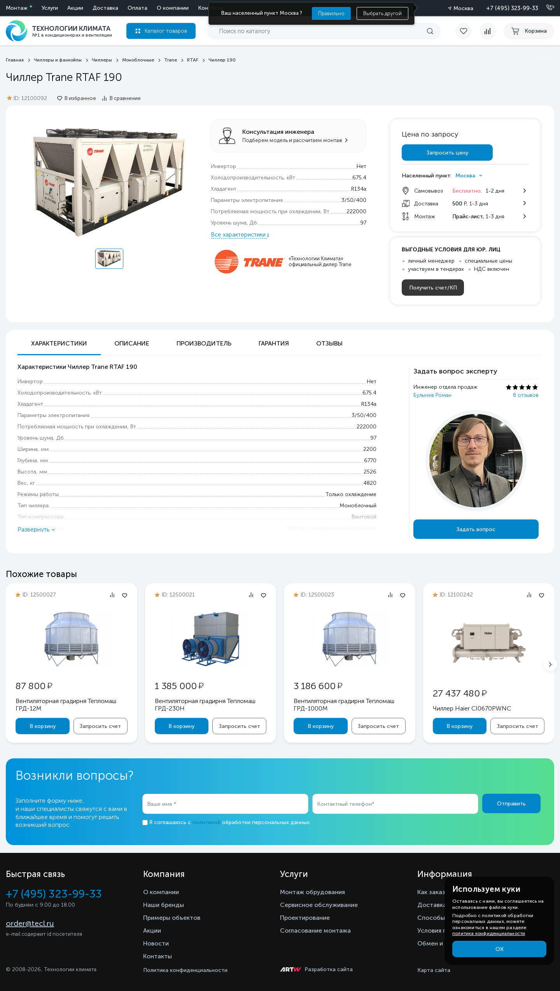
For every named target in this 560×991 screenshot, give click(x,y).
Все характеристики (239, 234)
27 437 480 (459, 693)
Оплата (137, 8)
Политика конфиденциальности (185, 970)
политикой (206, 822)
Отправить (511, 803)
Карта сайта (433, 970)
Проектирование (305, 917)
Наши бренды (163, 905)
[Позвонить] (545, 8)
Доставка (105, 8)
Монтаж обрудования (312, 892)
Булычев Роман (432, 395)
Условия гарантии (443, 930)
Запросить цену (447, 152)
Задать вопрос (476, 529)
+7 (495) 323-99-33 (512, 8)
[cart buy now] (529, 31)
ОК (499, 949)
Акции (75, 8)
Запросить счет (100, 726)
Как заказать (436, 892)
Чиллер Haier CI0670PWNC (472, 708)
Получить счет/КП (433, 287)
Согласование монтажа (315, 930)
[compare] (488, 31)
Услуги (50, 8)
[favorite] (467, 31)
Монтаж (17, 8)
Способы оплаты (443, 917)
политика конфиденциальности (488, 933)
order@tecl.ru (30, 923)
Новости (156, 943)
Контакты (157, 956)
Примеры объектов (171, 917)
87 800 (34, 685)
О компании (173, 8)
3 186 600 (318, 685)
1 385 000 (179, 685)
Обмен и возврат (442, 943)
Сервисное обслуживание (319, 905)
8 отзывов (526, 395)
